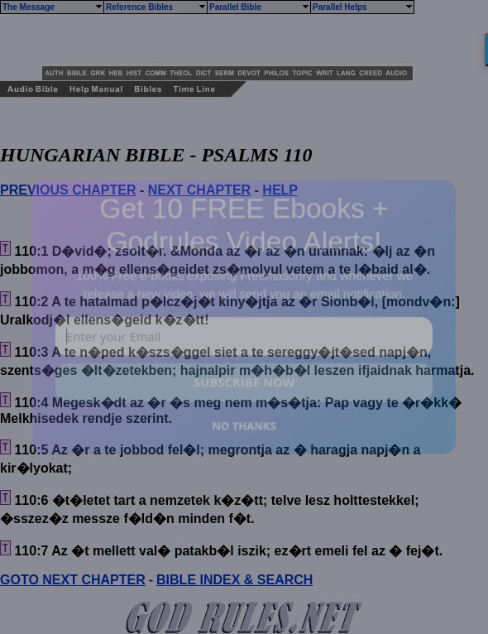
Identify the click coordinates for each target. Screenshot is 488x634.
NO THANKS (243, 424)
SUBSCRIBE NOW (244, 382)
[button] (243, 224)
